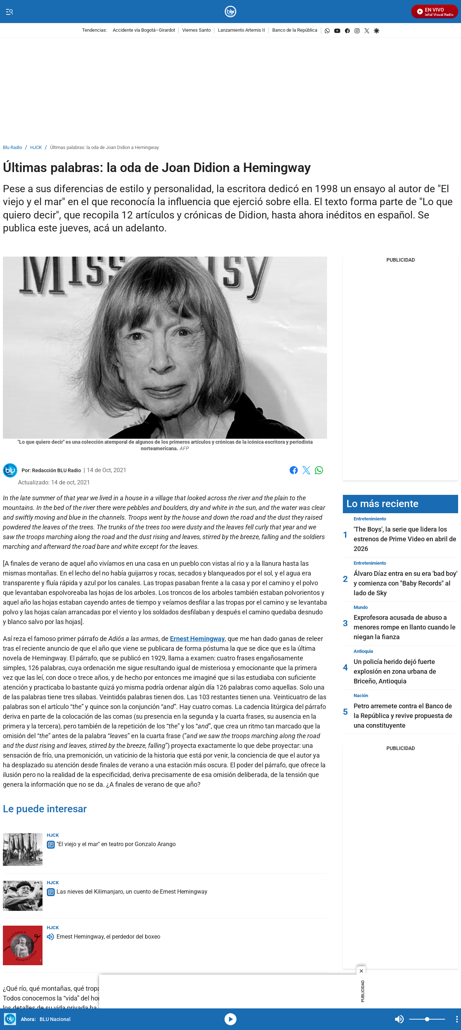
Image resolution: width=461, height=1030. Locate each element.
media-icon (230, 1019)
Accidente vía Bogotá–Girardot (144, 30)
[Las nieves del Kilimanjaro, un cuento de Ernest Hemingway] (22, 896)
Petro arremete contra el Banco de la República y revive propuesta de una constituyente (403, 715)
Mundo (361, 607)
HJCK (36, 147)
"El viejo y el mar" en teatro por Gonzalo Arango (116, 844)
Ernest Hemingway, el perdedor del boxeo (108, 936)
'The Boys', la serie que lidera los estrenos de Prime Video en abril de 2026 (405, 538)
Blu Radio (12, 147)
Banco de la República (294, 30)
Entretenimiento (370, 518)
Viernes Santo (196, 30)
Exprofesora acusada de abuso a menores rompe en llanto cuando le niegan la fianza (405, 627)
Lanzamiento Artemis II (241, 30)
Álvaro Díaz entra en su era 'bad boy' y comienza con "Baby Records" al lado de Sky (405, 583)
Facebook (293, 470)
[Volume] (427, 1019)
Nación (361, 695)
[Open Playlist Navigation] (457, 1019)
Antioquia (363, 651)
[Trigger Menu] (9, 12)
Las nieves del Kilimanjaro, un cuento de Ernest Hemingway (132, 891)
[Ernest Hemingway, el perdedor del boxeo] (22, 945)
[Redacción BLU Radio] (56, 470)
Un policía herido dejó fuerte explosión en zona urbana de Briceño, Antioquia (395, 671)
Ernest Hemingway (197, 638)
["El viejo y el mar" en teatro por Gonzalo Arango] (22, 849)
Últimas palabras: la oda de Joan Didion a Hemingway (104, 147)
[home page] (230, 11)
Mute (399, 1019)
